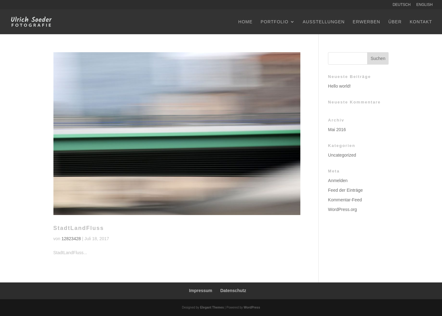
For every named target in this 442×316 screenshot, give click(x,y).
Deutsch (402, 5)
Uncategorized (342, 155)
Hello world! (339, 86)
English (424, 5)
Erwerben (366, 22)
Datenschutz (233, 290)
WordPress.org (342, 209)
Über (395, 22)
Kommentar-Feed (345, 199)
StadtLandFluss (78, 228)
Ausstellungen (324, 22)
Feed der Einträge (345, 190)
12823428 (71, 238)
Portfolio (275, 22)
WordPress (252, 307)
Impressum (200, 290)
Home (245, 22)
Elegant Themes (212, 307)
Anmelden (338, 180)
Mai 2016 (337, 129)
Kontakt (421, 22)
